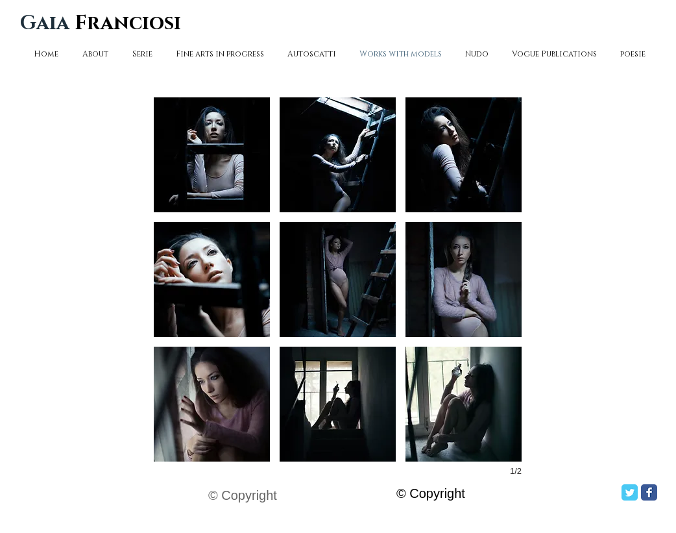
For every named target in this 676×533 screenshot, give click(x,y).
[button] (212, 154)
